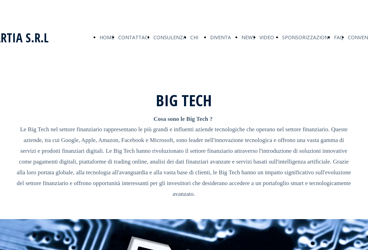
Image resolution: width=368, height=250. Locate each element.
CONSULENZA (169, 37)
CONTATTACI (133, 37)
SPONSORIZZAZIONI (306, 37)
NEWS (248, 37)
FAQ (339, 37)
